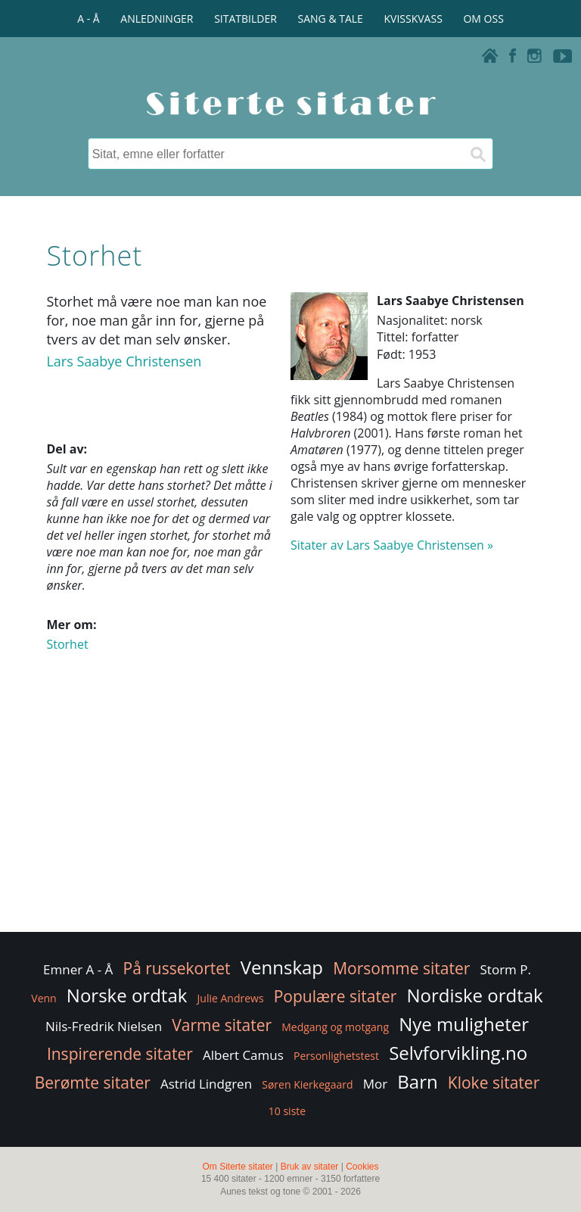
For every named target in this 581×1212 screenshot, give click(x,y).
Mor (375, 1083)
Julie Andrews (230, 998)
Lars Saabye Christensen (123, 361)
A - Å (88, 18)
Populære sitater (335, 996)
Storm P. (505, 969)
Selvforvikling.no (458, 1052)
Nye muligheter (464, 1023)
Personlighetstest (336, 1055)
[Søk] (477, 154)
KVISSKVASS (413, 18)
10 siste (287, 1111)
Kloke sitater (493, 1082)
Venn (43, 998)
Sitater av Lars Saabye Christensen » (391, 545)
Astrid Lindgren (206, 1083)
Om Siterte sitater (237, 1166)
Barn (417, 1081)
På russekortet (177, 968)
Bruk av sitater (310, 1166)
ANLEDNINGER (156, 18)
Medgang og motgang (335, 1027)
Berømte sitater (93, 1082)
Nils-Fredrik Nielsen (103, 1026)
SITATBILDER (245, 18)
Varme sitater (222, 1025)
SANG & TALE (330, 18)
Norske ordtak (127, 995)
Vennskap (282, 967)
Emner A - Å (78, 969)
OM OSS (483, 18)
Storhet (67, 644)
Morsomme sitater (401, 968)
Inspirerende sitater (120, 1053)
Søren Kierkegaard (307, 1084)
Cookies (362, 1166)
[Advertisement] (290, 808)
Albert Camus (243, 1055)
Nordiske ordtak (474, 995)
